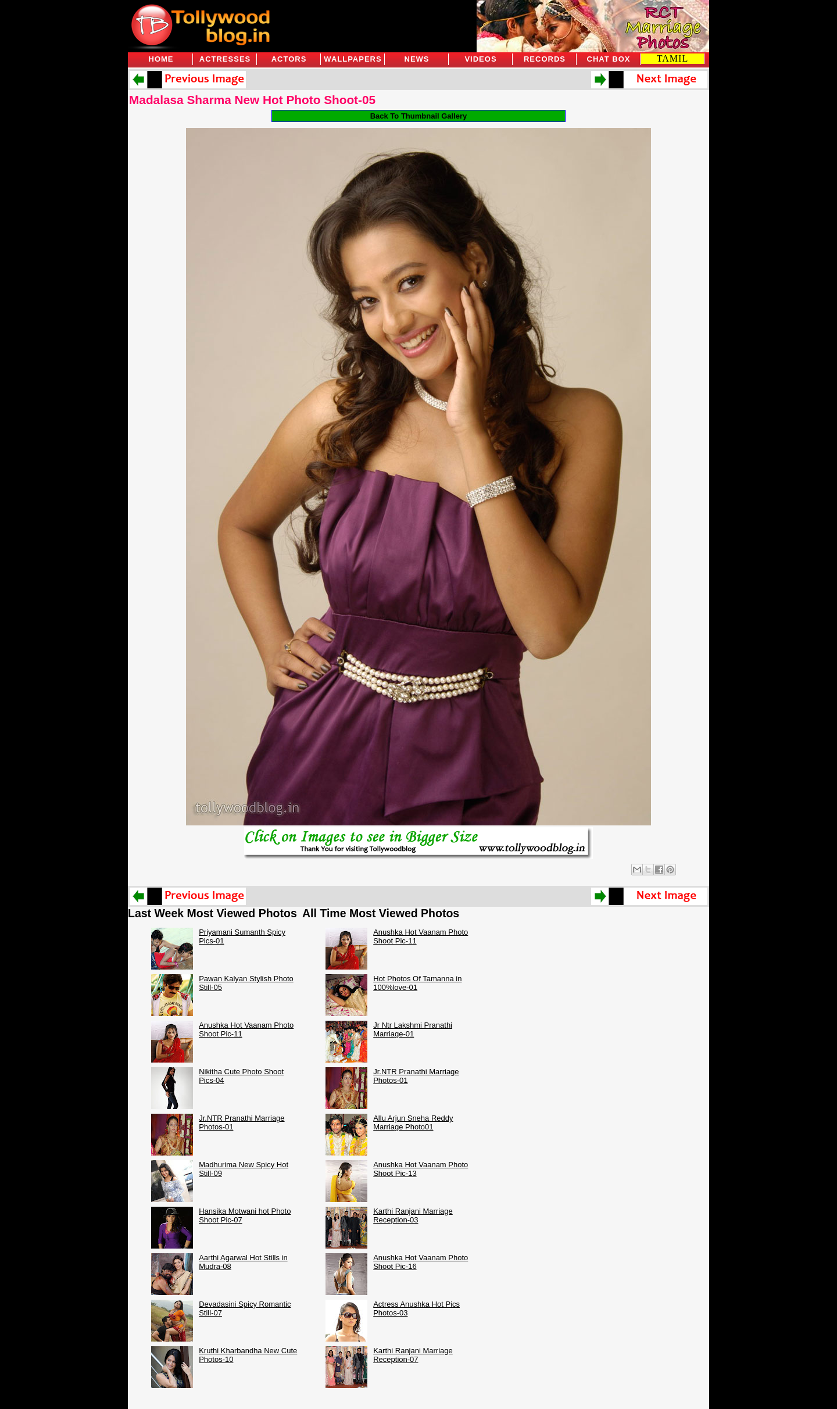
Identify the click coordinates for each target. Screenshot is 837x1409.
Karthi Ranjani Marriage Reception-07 (413, 1355)
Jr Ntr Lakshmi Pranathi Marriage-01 (412, 1029)
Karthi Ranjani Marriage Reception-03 (413, 1215)
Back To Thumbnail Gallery (418, 116)
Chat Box (609, 59)
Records (545, 59)
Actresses (225, 59)
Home (161, 59)
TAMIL (672, 58)
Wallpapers (352, 59)
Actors (289, 59)
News (417, 59)
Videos (480, 59)
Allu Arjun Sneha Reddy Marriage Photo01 (413, 1122)
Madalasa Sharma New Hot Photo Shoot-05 (252, 99)
